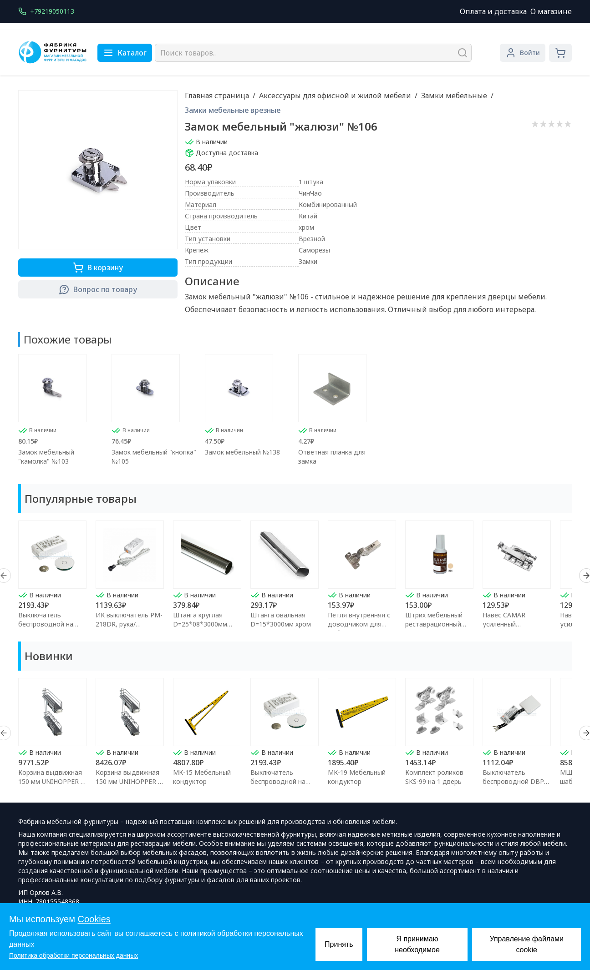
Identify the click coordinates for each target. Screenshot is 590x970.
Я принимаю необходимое (417, 944)
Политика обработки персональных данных (73, 955)
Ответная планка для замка (332, 456)
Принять (339, 944)
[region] (295, 575)
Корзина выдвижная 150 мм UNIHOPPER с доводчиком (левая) (51, 781)
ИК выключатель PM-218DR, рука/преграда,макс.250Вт (129, 624)
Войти (522, 52)
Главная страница (217, 96)
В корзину (98, 267)
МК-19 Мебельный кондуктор (357, 777)
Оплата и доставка (493, 11)
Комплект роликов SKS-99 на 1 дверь (434, 777)
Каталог (125, 52)
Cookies (94, 919)
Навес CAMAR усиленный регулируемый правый (517, 624)
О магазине (551, 11)
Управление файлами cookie (526, 944)
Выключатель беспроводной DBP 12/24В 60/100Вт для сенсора (515, 786)
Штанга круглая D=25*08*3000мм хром (200, 624)
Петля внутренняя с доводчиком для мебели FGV (359, 624)
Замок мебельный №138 (242, 452)
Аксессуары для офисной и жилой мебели (335, 96)
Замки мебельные (454, 96)
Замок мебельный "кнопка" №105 (154, 456)
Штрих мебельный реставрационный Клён (434, 624)
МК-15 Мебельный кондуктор (202, 777)
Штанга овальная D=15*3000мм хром (280, 619)
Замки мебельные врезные (232, 110)
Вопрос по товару (98, 289)
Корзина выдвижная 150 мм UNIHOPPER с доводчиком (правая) (129, 781)
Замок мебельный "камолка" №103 (46, 456)
